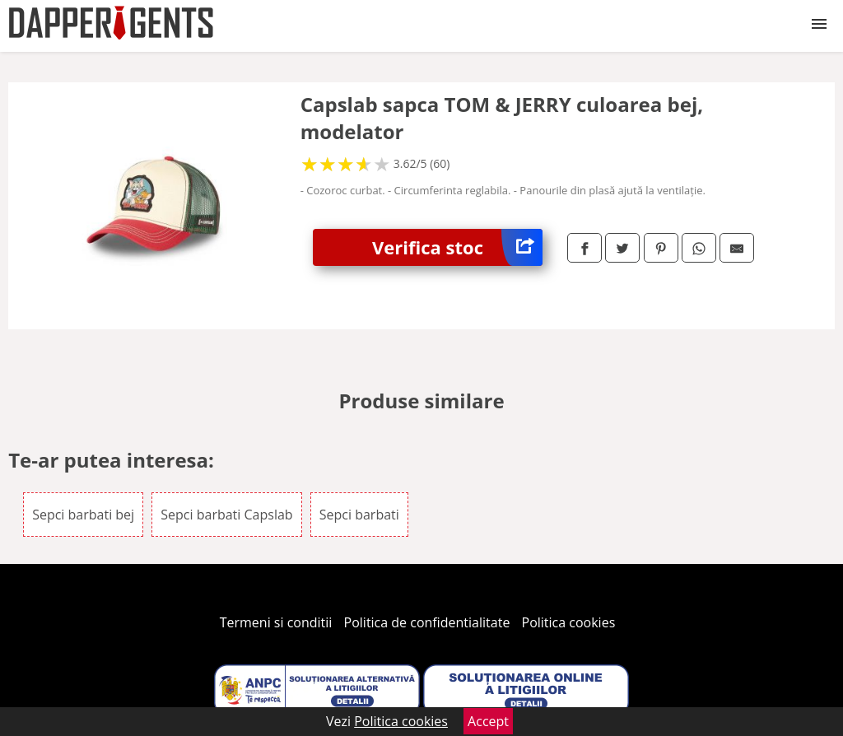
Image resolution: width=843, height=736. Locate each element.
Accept (488, 721)
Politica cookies (569, 622)
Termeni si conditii (276, 622)
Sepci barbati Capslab (226, 514)
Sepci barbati (359, 514)
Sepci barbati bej (83, 514)
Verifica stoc (457, 247)
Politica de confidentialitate (427, 622)
